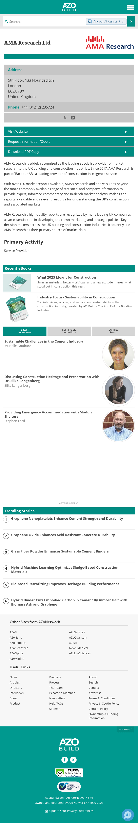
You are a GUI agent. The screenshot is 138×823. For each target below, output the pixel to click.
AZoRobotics (18, 643)
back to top (125, 729)
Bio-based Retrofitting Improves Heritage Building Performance (65, 584)
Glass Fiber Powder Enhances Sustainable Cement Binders (60, 551)
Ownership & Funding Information (103, 716)
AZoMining (17, 658)
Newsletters (57, 698)
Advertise (95, 693)
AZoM (13, 632)
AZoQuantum (78, 637)
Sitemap (54, 709)
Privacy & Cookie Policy (104, 703)
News (13, 677)
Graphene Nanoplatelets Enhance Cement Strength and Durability (67, 518)
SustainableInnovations (69, 331)
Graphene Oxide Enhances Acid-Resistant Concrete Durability (63, 535)
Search (93, 682)
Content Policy (98, 709)
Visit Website (18, 131)
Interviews (17, 693)
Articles (15, 682)
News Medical (78, 648)
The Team (56, 688)
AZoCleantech (19, 648)
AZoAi (73, 643)
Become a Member (62, 693)
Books (14, 698)
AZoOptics (16, 653)
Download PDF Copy (23, 151)
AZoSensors (77, 632)
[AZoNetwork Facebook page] (64, 760)
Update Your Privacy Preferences (69, 811)
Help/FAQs (56, 703)
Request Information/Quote (29, 141)
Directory (16, 688)
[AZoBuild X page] (73, 760)
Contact (94, 688)
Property (55, 677)
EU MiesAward (113, 331)
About (93, 677)
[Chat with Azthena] (128, 815)
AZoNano (16, 637)
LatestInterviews (24, 331)
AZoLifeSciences (80, 653)
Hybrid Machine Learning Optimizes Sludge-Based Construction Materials (64, 569)
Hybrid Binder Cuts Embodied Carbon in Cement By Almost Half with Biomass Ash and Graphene (69, 602)
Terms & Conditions (102, 698)
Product (15, 703)
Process (54, 682)
